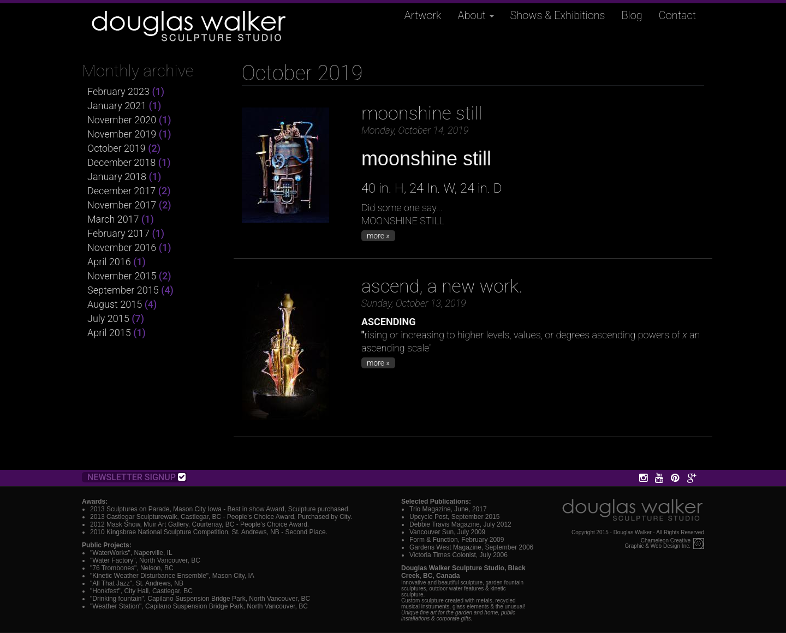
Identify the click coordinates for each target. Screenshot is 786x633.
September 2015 (123, 290)
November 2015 (121, 276)
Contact (677, 15)
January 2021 (116, 105)
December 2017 (121, 190)
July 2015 (108, 318)
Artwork (423, 15)
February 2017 (118, 233)
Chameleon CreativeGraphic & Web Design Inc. (657, 543)
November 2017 (121, 205)
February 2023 (118, 91)
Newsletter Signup (136, 477)
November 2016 (121, 247)
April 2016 (109, 261)
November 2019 (121, 134)
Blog (632, 15)
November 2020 (121, 120)
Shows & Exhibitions (557, 15)
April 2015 (109, 332)
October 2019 (116, 148)
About (476, 15)
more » (378, 235)
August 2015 (114, 304)
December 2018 (121, 162)
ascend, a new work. (442, 286)
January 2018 (116, 176)
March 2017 (113, 219)
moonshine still (422, 113)
